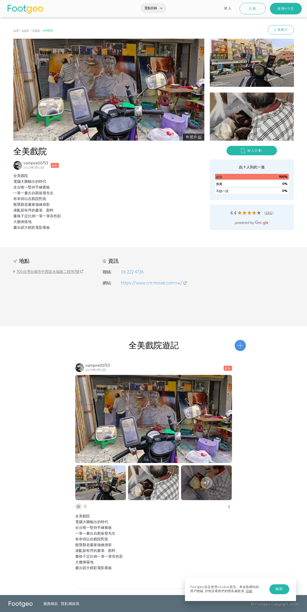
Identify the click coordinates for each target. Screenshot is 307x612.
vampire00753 (35, 163)
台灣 (16, 30)
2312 (268, 213)
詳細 (249, 591)
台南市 (25, 30)
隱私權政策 (70, 603)
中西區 (36, 30)
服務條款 (50, 603)
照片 (192, 137)
